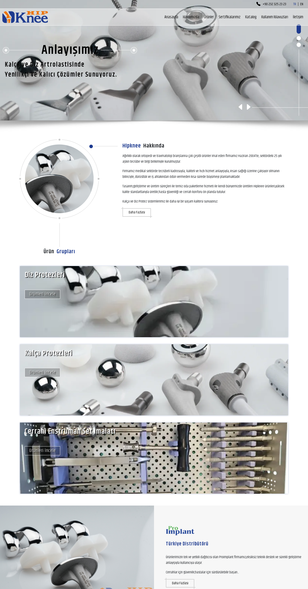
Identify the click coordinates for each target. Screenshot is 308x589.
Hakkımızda (191, 17)
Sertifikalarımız (229, 17)
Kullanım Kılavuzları (274, 17)
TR (294, 4)
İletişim (298, 17)
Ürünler (209, 17)
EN (301, 4)
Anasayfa (171, 17)
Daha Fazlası (137, 212)
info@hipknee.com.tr (73, 573)
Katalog (251, 17)
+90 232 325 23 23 (271, 4)
